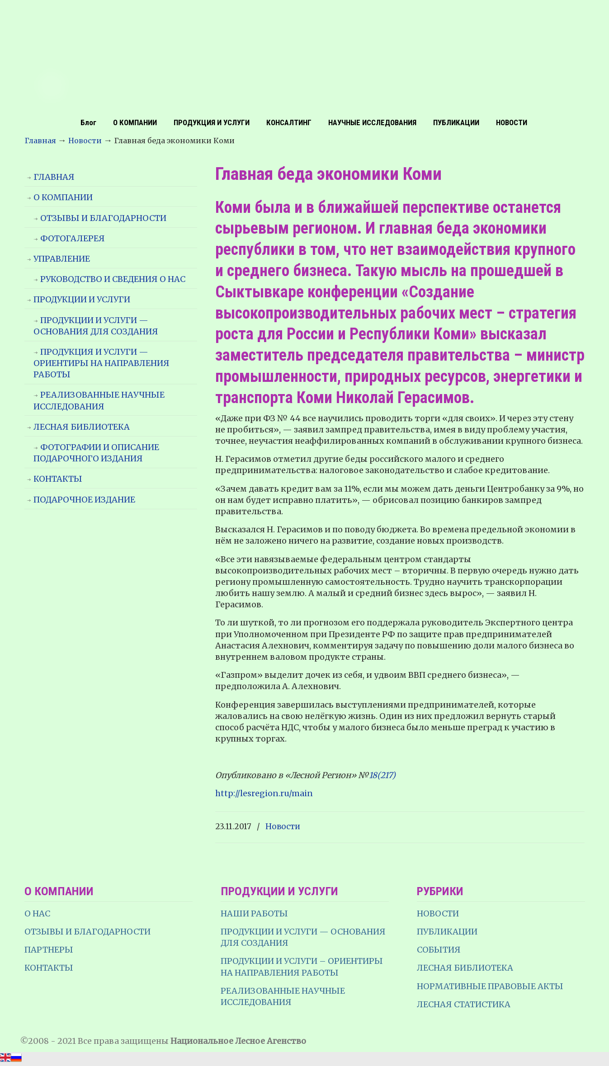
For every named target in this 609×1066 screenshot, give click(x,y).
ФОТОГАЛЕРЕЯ (72, 238)
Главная (40, 140)
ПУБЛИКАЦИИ (447, 931)
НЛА (304, 56)
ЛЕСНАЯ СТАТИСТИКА (463, 1004)
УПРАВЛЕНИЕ (61, 259)
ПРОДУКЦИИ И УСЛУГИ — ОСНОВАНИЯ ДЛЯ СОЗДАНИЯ (95, 326)
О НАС (37, 913)
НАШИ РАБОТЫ (254, 913)
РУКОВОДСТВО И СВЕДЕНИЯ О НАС (112, 279)
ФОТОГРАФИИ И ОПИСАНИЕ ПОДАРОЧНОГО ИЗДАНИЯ (96, 453)
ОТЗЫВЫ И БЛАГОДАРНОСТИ (103, 218)
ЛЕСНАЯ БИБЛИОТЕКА (81, 427)
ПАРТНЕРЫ (48, 949)
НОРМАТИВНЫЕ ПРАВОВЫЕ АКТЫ (491, 986)
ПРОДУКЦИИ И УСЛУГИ (81, 299)
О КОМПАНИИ (63, 197)
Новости (85, 140)
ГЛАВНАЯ (54, 177)
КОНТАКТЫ (57, 479)
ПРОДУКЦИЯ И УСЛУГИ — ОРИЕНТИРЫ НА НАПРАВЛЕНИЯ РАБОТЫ (101, 363)
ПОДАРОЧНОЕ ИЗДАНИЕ (84, 499)
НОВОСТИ (438, 913)
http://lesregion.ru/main (264, 793)
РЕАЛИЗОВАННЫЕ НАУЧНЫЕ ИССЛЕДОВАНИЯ (99, 400)
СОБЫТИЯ (439, 949)
